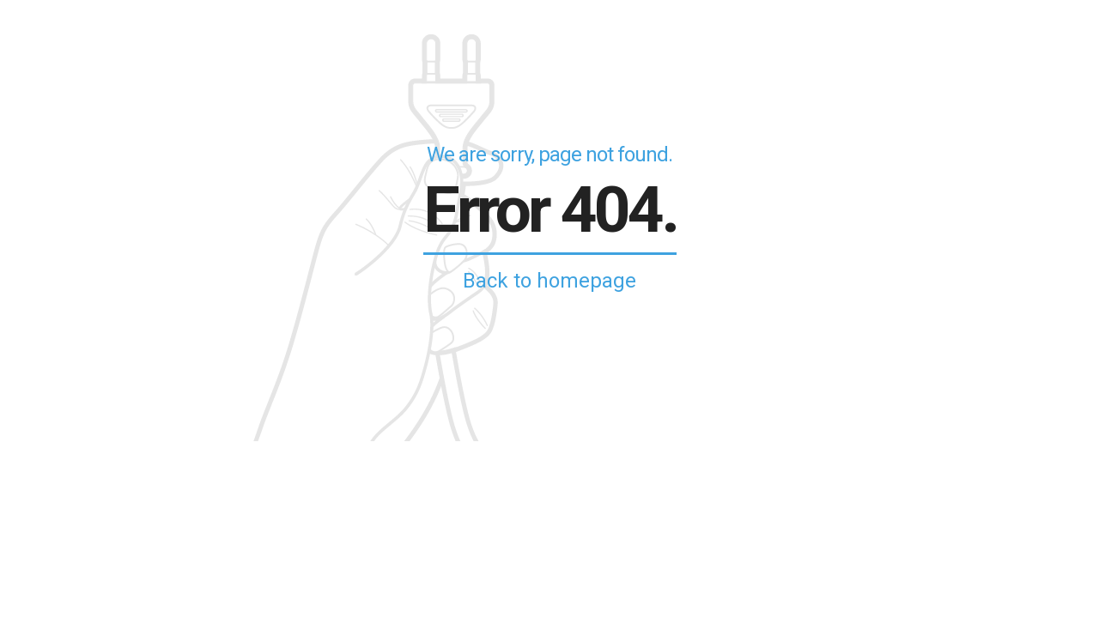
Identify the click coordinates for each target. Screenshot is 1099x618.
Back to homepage (549, 281)
